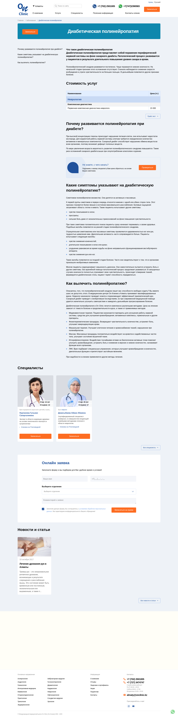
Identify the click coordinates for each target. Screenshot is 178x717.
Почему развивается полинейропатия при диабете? (40, 49)
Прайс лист (153, 116)
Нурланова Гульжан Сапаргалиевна (28, 414)
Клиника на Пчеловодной (30, 427)
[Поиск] (55, 6)
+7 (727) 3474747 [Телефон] (135, 682)
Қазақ (150, 2)
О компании (38, 13)
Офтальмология (53, 695)
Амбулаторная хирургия (56, 679)
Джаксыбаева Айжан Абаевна (72, 413)
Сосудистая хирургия (55, 698)
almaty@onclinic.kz (137, 695)
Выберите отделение (51, 487)
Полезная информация (103, 13)
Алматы (38, 6)
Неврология (75, 99)
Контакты (93, 695)
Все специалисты (150, 448)
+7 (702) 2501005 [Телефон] (135, 679)
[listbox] (89, 491)
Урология (50, 701)
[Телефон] (103, 6)
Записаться (152, 9)
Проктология (22, 698)
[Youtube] (133, 706)
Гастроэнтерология (54, 682)
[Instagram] (128, 706)
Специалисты (77, 13)
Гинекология (22, 685)
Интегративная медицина (27, 688)
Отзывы (93, 682)
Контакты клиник (132, 13)
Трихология (22, 701)
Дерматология (52, 685)
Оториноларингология (25, 695)
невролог (64, 410)
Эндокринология (23, 705)
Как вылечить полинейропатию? (31, 63)
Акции (92, 688)
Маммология (22, 692)
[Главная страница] (23, 9)
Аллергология (23, 679)
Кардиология (52, 688)
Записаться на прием (123, 510)
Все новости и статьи (149, 601)
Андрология (22, 682)
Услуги (58, 13)
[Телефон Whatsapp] (129, 6)
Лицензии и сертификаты (99, 685)
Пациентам (94, 692)
